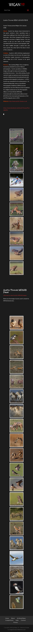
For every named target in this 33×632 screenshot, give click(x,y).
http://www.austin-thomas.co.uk (18, 101)
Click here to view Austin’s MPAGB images (15, 295)
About (13, 618)
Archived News (21, 618)
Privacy (15, 622)
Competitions (9, 620)
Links (17, 620)
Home (7, 618)
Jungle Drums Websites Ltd (17, 629)
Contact (23, 620)
